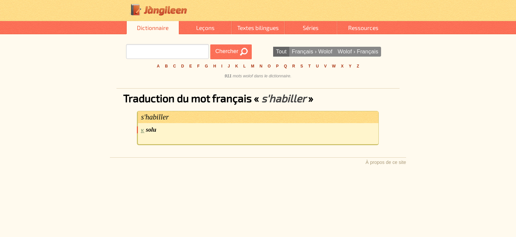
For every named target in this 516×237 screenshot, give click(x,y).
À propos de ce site (386, 162)
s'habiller (155, 117)
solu (151, 129)
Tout (281, 51)
